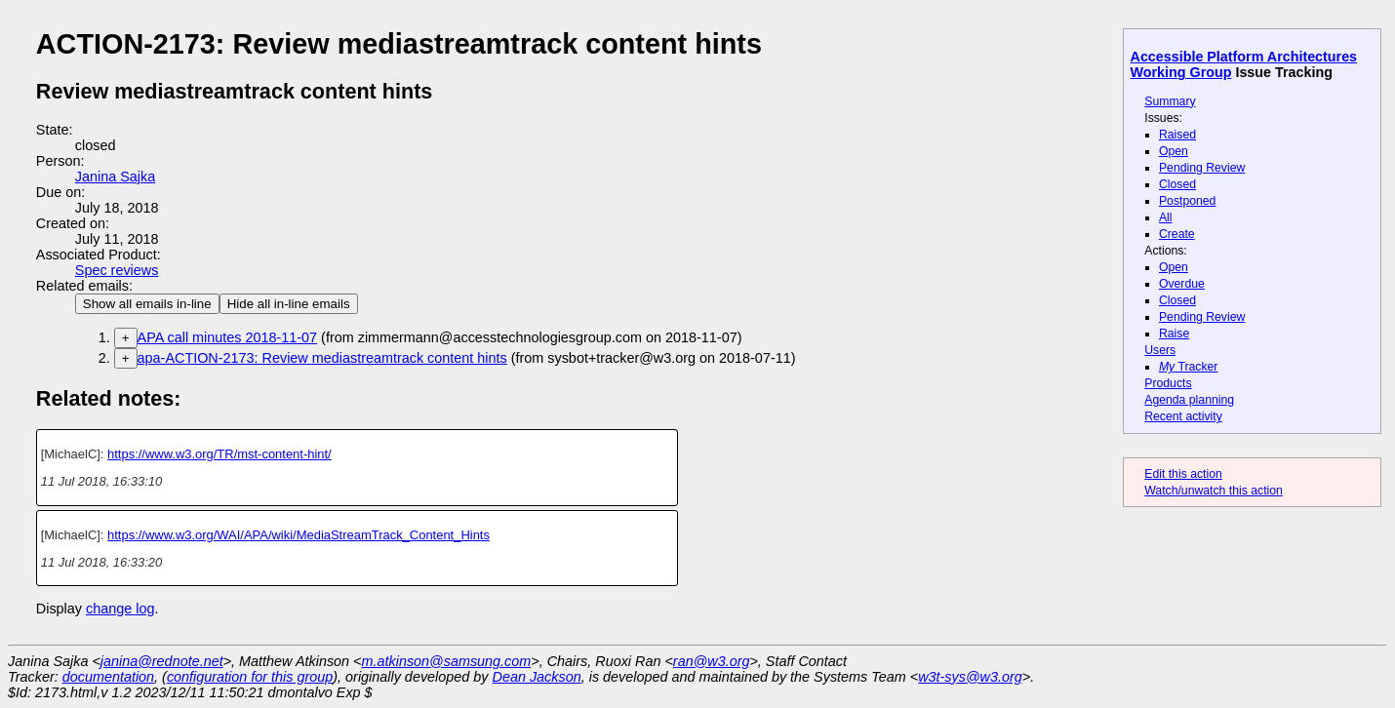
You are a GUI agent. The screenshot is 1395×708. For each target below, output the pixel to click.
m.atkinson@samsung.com (447, 661)
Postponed (1187, 201)
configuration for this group (250, 677)
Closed (1177, 184)
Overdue (1182, 284)
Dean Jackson (537, 677)
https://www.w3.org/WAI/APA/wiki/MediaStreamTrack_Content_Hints (298, 535)
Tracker (1188, 367)
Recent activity (1183, 416)
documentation (108, 677)
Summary (1169, 101)
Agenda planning (1189, 400)
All (1166, 217)
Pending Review (1202, 168)
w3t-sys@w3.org (970, 677)
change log (120, 608)
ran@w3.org (711, 661)
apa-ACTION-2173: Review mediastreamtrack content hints (322, 358)
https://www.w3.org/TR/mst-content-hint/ (219, 454)
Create (1177, 234)
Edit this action (1183, 474)
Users (1160, 350)
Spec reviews (117, 270)
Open (1173, 151)
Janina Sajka (115, 176)
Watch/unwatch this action (1213, 490)
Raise (1174, 333)
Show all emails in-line (147, 303)
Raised (1177, 134)
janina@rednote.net (161, 661)
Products (1167, 383)
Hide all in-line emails (288, 303)
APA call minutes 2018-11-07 (228, 337)
